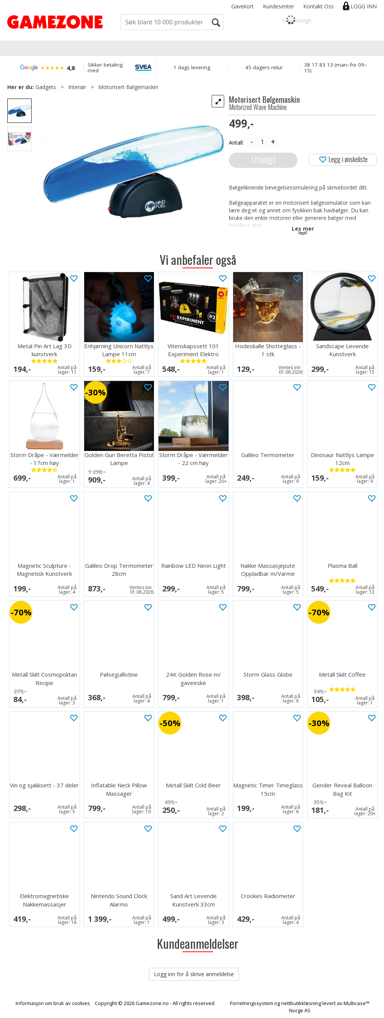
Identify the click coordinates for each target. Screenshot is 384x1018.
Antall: (236, 142)
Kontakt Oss (318, 6)
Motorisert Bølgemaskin (128, 87)
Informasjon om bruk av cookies (53, 1003)
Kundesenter (278, 6)
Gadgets (45, 87)
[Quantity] (262, 142)
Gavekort (242, 6)
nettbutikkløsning (301, 1003)
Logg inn (363, 6)
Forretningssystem (251, 1003)
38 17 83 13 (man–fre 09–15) (335, 67)
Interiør (77, 87)
